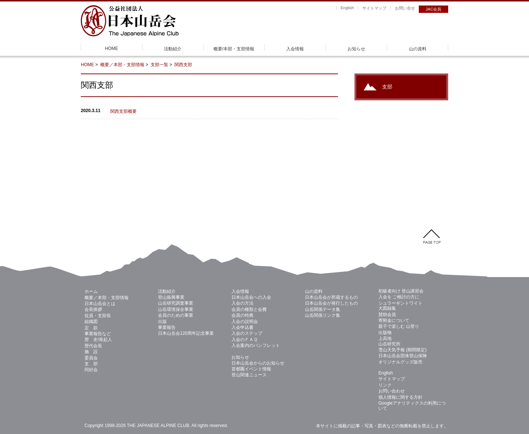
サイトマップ (374, 8)
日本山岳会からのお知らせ (257, 363)
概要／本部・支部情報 (122, 64)
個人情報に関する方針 (400, 397)
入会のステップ (246, 333)
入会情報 (295, 48)
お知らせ (356, 48)
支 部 (91, 363)
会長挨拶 (93, 309)
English (347, 8)
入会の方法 (242, 303)
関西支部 (183, 64)
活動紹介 (172, 48)
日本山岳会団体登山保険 (402, 355)
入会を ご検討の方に (398, 297)
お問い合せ (405, 8)
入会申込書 (242, 327)
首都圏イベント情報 (251, 369)
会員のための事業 (175, 315)
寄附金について (393, 320)
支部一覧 (159, 64)
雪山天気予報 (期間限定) (402, 349)
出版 (162, 321)
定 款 (91, 327)
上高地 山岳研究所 (389, 341)
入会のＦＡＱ (244, 339)
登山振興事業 (171, 297)
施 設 (91, 351)
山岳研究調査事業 (175, 303)
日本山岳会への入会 (251, 297)
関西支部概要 (123, 111)
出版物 (385, 332)
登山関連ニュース (249, 374)
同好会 (91, 369)
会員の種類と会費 (249, 309)
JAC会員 (434, 9)
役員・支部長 (97, 315)
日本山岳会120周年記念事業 (186, 333)
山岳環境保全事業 (175, 309)
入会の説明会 (244, 321)
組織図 (91, 321)
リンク (385, 385)
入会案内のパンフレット (255, 345)
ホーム (91, 291)
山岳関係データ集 (322, 309)
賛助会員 (387, 314)
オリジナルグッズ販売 (400, 362)
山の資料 (418, 48)
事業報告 (167, 327)
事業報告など (97, 333)
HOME (111, 48)
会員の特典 (242, 315)
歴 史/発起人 (98, 339)
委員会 (91, 358)
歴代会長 (93, 345)
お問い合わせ (391, 391)
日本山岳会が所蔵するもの (331, 297)
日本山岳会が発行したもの (331, 303)
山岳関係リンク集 (322, 315)
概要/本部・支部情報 (233, 48)
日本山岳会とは (99, 303)
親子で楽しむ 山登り (398, 326)
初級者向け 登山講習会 (401, 291)
